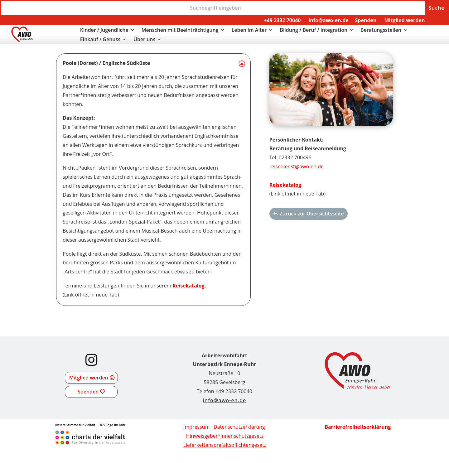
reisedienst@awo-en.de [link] (296, 166)
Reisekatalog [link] (285, 184)
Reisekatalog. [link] (189, 285)
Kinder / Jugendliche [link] (104, 30)
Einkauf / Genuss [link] (100, 40)
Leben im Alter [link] (249, 30)
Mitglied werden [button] (88, 377)
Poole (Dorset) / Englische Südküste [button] (106, 63)
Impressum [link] (196, 426)
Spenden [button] (88, 391)
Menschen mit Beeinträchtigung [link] (180, 30)
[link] (22, 40)
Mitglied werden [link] (404, 20)
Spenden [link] (366, 20)
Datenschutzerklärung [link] (239, 426)
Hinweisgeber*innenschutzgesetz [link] (225, 435)
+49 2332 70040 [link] (282, 20)
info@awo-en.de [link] (328, 20)
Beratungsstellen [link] (380, 30)
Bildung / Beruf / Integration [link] (313, 30)
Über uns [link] (144, 40)
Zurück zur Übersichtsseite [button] (312, 213)
